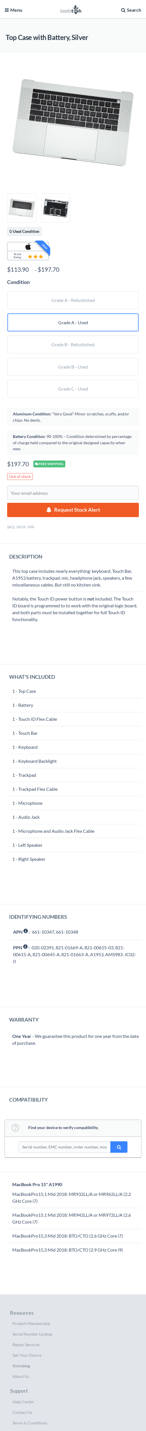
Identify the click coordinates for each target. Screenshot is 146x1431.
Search (130, 10)
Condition (18, 282)
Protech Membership (31, 1323)
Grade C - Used (73, 388)
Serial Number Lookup (32, 1334)
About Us (21, 1376)
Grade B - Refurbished (73, 344)
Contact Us (22, 1412)
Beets (21, 1365)
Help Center (23, 1401)
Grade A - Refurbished (73, 300)
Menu (13, 10)
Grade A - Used (73, 322)
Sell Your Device (27, 1355)
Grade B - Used (73, 366)
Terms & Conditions (30, 1422)
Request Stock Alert (77, 510)
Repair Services (26, 1344)
